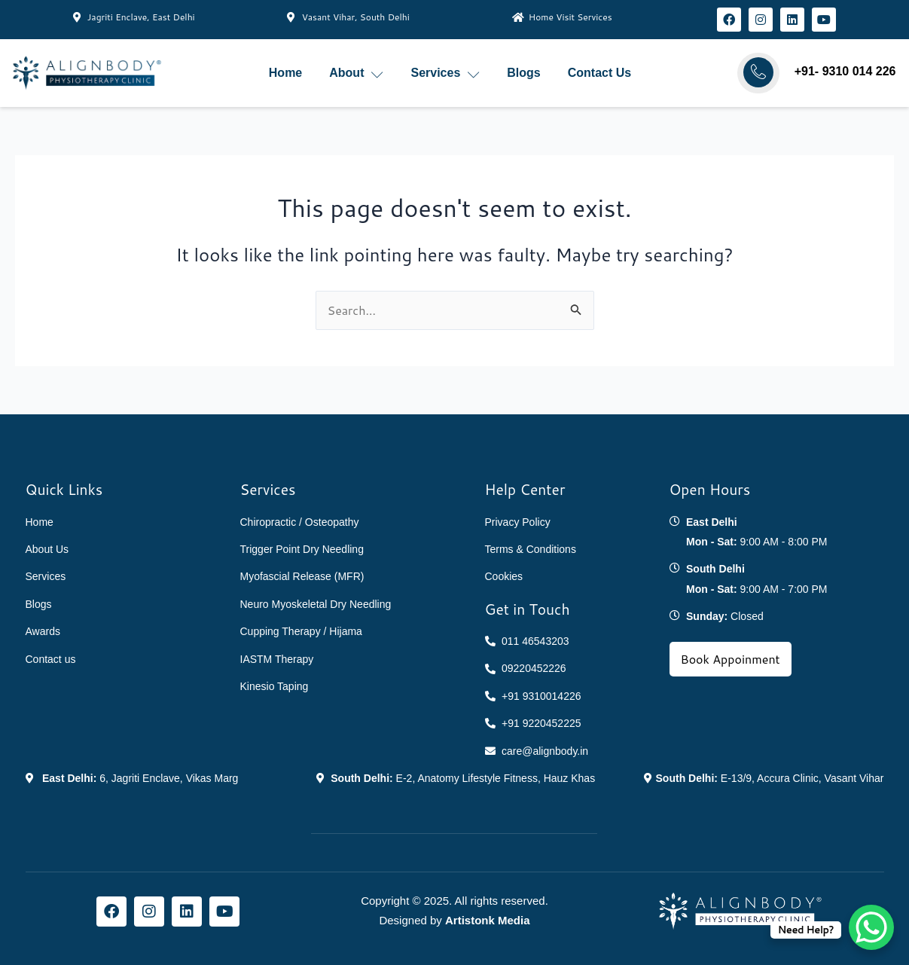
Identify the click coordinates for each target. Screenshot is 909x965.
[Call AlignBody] (758, 72)
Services (445, 73)
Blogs (523, 72)
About (356, 73)
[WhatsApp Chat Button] (871, 927)
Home (285, 72)
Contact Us (599, 72)
